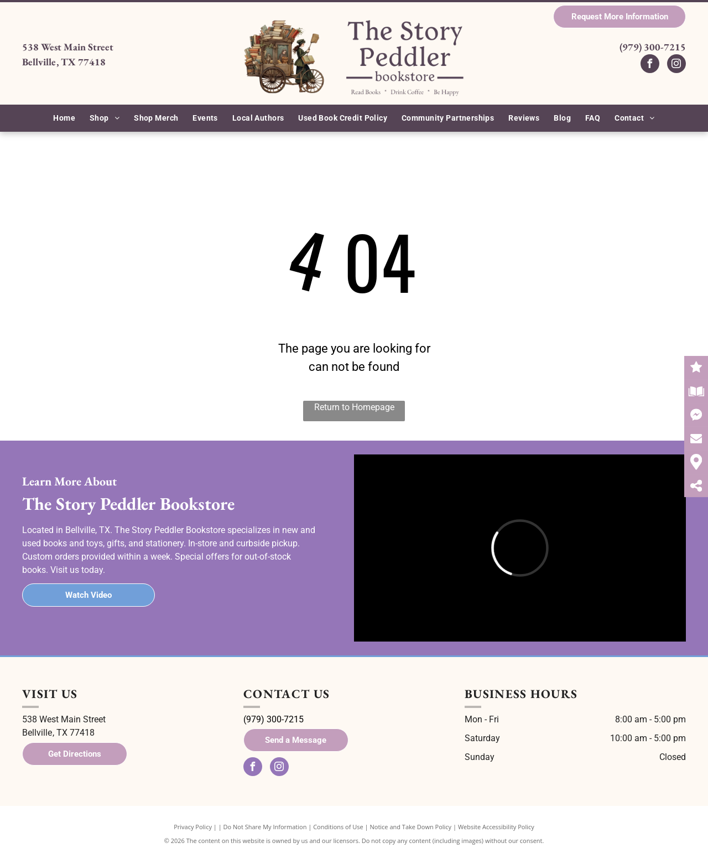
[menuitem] (64, 118)
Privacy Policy (193, 827)
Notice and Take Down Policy (411, 827)
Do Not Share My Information (265, 827)
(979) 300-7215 (653, 46)
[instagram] (676, 65)
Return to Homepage (354, 407)
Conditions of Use (338, 827)
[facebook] (650, 65)
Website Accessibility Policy (496, 827)
